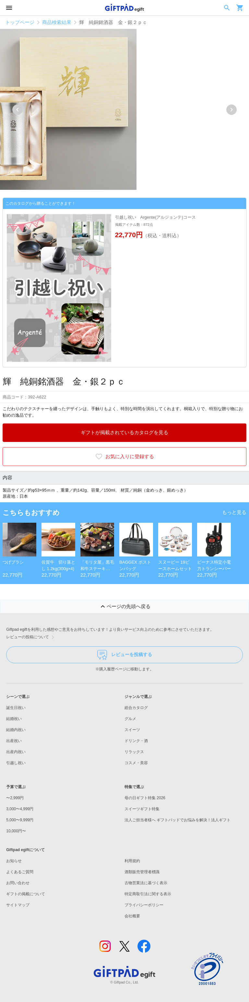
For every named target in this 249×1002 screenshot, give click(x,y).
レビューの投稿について (31, 637)
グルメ (130, 718)
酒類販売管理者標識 (142, 872)
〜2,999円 (15, 798)
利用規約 (132, 861)
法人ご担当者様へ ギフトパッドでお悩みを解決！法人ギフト (177, 820)
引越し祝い (16, 763)
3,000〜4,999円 (19, 809)
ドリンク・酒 (136, 741)
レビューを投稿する (124, 655)
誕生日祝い (16, 707)
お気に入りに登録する (124, 456)
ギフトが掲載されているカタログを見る (124, 432)
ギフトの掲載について (25, 894)
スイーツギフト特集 (142, 809)
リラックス (134, 752)
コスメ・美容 (136, 763)
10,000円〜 (16, 831)
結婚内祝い (16, 729)
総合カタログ (136, 707)
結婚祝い (14, 718)
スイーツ (132, 729)
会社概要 (132, 916)
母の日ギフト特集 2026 (144, 798)
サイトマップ (18, 905)
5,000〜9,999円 (19, 820)
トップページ (19, 22)
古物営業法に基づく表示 (145, 883)
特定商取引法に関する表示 (147, 894)
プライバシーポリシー (143, 905)
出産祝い (14, 741)
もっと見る (234, 512)
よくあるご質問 (19, 872)
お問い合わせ (18, 883)
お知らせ (14, 861)
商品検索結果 (56, 22)
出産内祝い (16, 752)
